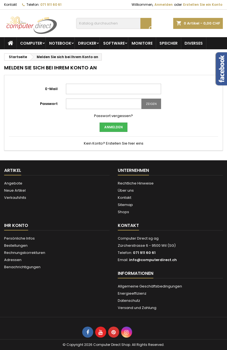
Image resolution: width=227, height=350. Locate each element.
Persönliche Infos (19, 238)
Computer (31, 43)
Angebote (13, 183)
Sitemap (125, 204)
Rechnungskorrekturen (24, 252)
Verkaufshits (15, 197)
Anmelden (163, 4)
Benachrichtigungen (22, 267)
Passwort (49, 103)
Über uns (126, 190)
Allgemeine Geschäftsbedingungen (150, 286)
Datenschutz (129, 300)
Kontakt (10, 4)
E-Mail (51, 88)
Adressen (13, 259)
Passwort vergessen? (113, 115)
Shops (123, 212)
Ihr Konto (16, 225)
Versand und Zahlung (137, 307)
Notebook (60, 43)
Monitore (142, 43)
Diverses (194, 43)
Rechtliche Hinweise (136, 183)
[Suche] (113, 23)
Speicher (168, 43)
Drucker (87, 43)
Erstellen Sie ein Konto (202, 4)
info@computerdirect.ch (153, 259)
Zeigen (151, 104)
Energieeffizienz (132, 293)
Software (114, 43)
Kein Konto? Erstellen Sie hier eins (113, 143)
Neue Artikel (15, 190)
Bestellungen (16, 245)
